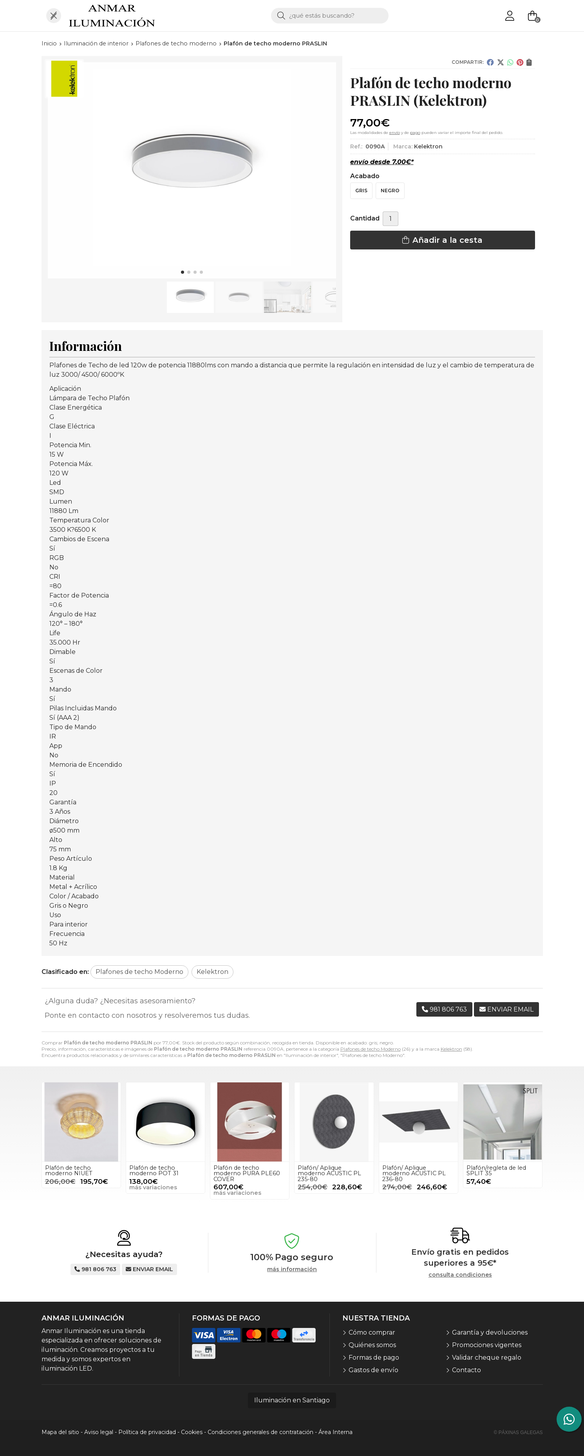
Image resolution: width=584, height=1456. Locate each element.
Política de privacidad (147, 1432)
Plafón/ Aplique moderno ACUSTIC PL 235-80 (329, 1173)
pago (415, 132)
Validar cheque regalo (486, 1357)
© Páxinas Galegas (518, 1432)
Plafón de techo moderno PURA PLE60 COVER (246, 1173)
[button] (182, 272)
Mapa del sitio (60, 1432)
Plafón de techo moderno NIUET (68, 1170)
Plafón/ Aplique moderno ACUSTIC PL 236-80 (414, 1173)
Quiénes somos (372, 1345)
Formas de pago (374, 1357)
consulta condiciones (460, 1275)
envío (394, 132)
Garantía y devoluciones (490, 1332)
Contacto (466, 1370)
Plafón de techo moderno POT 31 (154, 1170)
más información (292, 1269)
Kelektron (451, 1049)
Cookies (192, 1432)
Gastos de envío (373, 1370)
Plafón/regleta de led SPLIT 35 (496, 1170)
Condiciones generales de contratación (260, 1432)
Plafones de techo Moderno (370, 1049)
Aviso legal (98, 1432)
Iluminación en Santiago (292, 1400)
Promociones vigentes (486, 1345)
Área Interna (335, 1432)
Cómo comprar (372, 1332)
